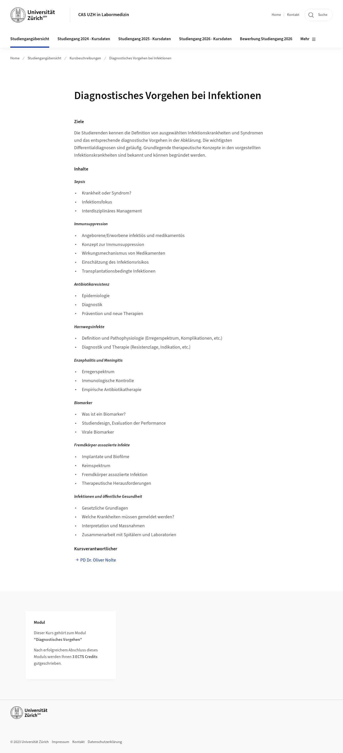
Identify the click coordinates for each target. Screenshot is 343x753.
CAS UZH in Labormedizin (103, 15)
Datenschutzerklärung (105, 742)
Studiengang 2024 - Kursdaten (83, 39)
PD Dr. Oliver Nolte (98, 560)
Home (276, 14)
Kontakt (293, 14)
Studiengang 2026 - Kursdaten (205, 39)
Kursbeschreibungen (85, 58)
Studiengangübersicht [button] (29, 39)
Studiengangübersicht (44, 58)
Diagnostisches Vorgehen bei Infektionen (140, 58)
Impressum (60, 742)
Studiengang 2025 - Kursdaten (144, 39)
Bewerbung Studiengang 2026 (266, 39)
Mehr (308, 39)
